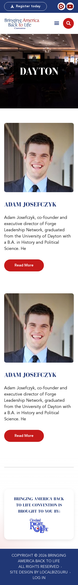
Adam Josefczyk (30, 204)
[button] (56, 23)
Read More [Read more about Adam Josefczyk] (24, 265)
